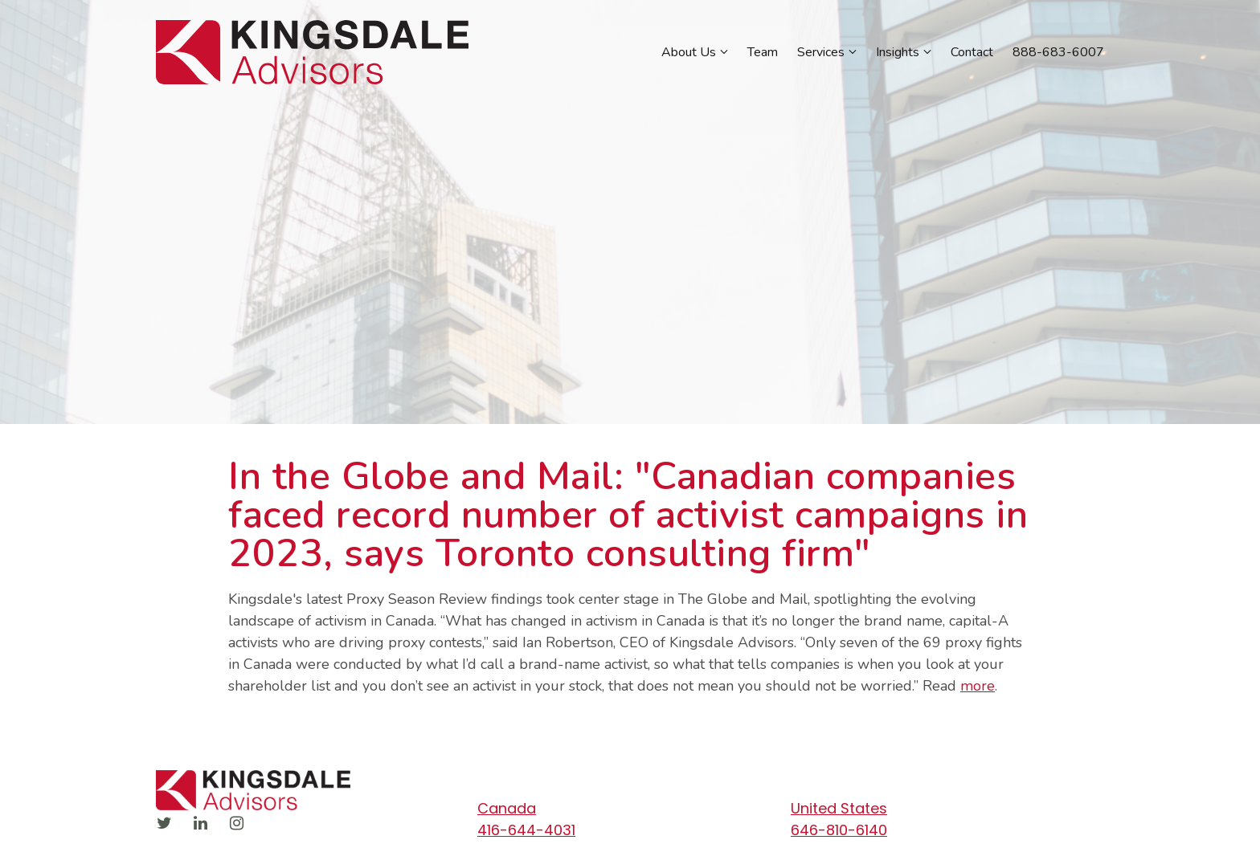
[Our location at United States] (939, 808)
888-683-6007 (1058, 52)
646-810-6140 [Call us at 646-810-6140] (839, 830)
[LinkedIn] (200, 823)
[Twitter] (164, 823)
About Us (688, 52)
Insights (897, 52)
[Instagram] (236, 823)
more (977, 685)
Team (762, 52)
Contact (972, 52)
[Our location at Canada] (626, 808)
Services (821, 52)
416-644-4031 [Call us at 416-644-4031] (526, 830)
